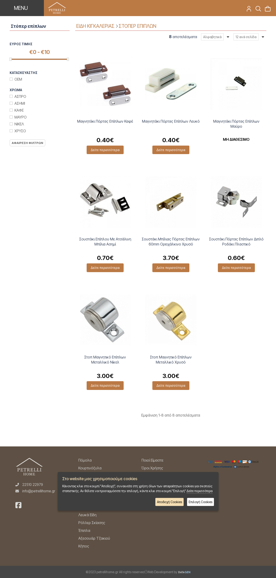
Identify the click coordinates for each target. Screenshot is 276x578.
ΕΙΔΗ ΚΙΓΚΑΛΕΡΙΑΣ (95, 26)
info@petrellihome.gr (38, 491)
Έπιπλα (84, 530)
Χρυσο (20, 131)
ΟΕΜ (18, 79)
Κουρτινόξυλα (90, 468)
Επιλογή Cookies (200, 502)
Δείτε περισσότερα (105, 150)
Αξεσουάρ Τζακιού (94, 538)
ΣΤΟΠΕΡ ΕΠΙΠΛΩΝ (137, 26)
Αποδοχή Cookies (169, 502)
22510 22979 (32, 484)
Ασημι (19, 103)
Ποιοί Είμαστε (152, 460)
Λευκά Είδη (87, 515)
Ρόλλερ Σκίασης (91, 522)
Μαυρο (20, 117)
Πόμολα (85, 460)
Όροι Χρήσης (152, 468)
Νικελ (19, 124)
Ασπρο (20, 96)
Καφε (19, 110)
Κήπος (83, 546)
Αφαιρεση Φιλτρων (27, 143)
